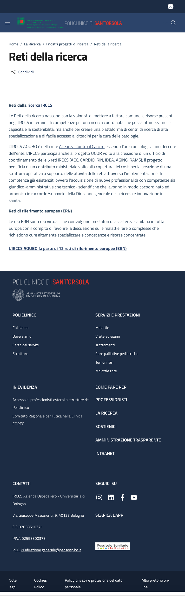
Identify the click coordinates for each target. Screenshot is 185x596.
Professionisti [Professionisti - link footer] (111, 399)
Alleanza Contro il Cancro (82, 146)
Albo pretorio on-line (156, 583)
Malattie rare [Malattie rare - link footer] (106, 371)
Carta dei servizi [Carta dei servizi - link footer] (26, 345)
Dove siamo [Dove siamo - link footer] (22, 336)
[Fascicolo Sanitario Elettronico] (112, 546)
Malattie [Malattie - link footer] (102, 327)
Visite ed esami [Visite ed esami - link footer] (107, 336)
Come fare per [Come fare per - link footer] (110, 387)
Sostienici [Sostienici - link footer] (106, 426)
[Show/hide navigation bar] (7, 22)
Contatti (22, 483)
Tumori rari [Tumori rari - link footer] (104, 362)
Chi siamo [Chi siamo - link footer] (20, 327)
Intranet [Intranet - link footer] (104, 453)
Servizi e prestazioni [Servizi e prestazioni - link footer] (117, 315)
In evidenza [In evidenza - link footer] (25, 387)
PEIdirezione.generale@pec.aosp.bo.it (51, 550)
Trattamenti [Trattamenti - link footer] (105, 345)
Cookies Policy (40, 583)
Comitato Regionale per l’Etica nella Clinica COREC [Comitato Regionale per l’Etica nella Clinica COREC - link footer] (47, 420)
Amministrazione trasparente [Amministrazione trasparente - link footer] (128, 440)
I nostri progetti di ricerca (67, 44)
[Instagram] (99, 497)
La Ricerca (32, 44)
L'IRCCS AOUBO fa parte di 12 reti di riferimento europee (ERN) (68, 248)
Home (13, 44)
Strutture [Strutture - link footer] (20, 353)
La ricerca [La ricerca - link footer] (106, 413)
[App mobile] (99, 529)
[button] (173, 23)
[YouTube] (134, 497)
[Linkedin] (111, 497)
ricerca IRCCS (39, 105)
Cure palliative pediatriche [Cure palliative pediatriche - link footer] (116, 353)
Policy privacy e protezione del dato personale (93, 583)
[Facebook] (122, 497)
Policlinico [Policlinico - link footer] (25, 315)
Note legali (13, 583)
